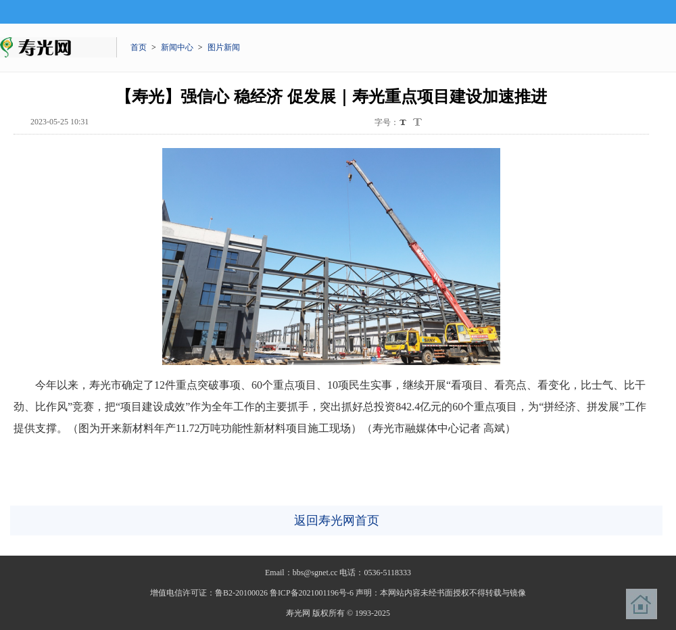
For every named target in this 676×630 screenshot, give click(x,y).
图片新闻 (224, 47)
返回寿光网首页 (336, 520)
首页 (138, 47)
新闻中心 (177, 47)
